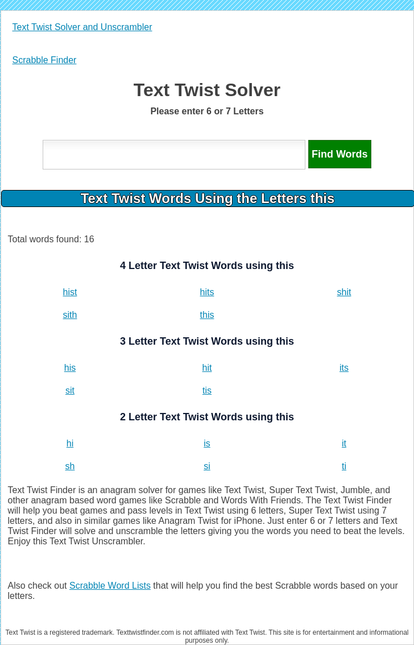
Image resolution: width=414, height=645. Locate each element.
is (207, 443)
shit (344, 292)
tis (207, 390)
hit (207, 368)
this (207, 315)
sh (70, 466)
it (344, 443)
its (344, 368)
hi (70, 443)
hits (207, 292)
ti (344, 466)
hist (70, 292)
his (70, 368)
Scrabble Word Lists (110, 585)
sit (69, 390)
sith (70, 315)
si (207, 466)
